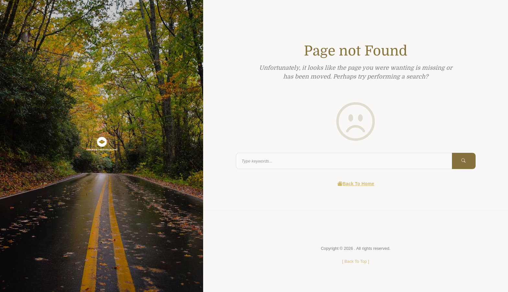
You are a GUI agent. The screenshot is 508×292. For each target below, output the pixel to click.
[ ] (355, 261)
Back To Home (355, 184)
